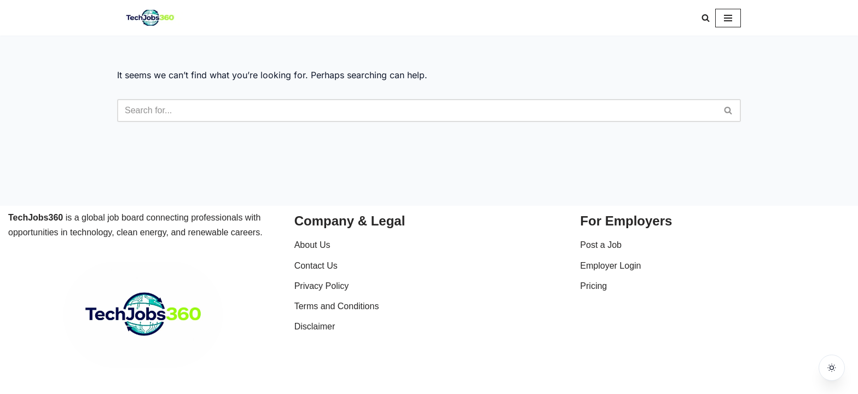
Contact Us (316, 265)
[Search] (706, 18)
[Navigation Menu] (728, 18)
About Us (312, 245)
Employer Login (610, 265)
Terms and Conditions (336, 306)
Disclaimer (314, 326)
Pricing (593, 286)
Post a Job (601, 245)
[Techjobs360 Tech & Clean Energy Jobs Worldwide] (150, 18)
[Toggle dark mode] (832, 368)
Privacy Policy (321, 286)
